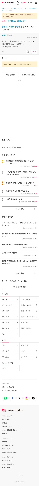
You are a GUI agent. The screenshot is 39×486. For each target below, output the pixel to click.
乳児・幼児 (5, 351)
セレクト (4, 368)
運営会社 (4, 433)
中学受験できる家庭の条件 (16, 21)
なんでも (4, 299)
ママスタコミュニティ (8, 464)
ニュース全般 (25, 299)
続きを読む (10, 75)
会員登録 (23, 3)
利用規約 (4, 441)
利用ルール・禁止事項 (8, 387)
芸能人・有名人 (26, 305)
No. (4, 35)
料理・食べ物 (25, 311)
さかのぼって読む (28, 75)
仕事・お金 (24, 322)
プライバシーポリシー (8, 445)
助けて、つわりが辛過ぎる (13, 27)
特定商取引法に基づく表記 (9, 452)
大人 (3, 334)
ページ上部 (19, 475)
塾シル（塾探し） (7, 467)
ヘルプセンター (6, 419)
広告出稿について (7, 426)
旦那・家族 (5, 311)
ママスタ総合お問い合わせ (9, 430)
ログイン (30, 3)
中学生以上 (5, 357)
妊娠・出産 (24, 345)
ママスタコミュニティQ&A (9, 390)
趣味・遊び (5, 328)
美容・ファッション (27, 317)
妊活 (3, 345)
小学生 (23, 351)
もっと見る (19, 209)
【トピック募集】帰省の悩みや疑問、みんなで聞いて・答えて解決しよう (19, 15)
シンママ (24, 357)
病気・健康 (5, 317)
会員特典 (4, 423)
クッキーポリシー (7, 448)
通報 (3, 51)
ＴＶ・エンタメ (7, 305)
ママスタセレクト (7, 460)
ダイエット (5, 322)
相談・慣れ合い (26, 328)
